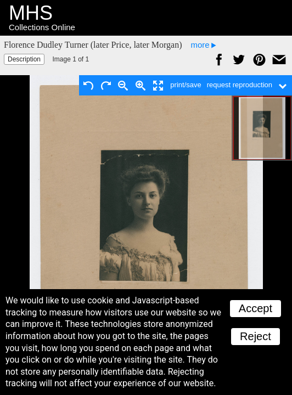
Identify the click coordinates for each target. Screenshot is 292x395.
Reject (255, 336)
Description (24, 59)
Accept (255, 308)
